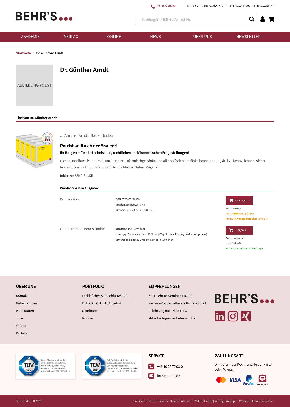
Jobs (19, 318)
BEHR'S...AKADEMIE (213, 6)
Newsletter (248, 36)
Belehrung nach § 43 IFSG (167, 310)
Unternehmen (26, 303)
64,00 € (237, 230)
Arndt (84, 135)
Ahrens (70, 135)
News (155, 36)
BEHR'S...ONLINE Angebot (101, 303)
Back (95, 135)
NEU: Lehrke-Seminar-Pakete (170, 295)
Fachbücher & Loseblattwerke (104, 295)
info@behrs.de (168, 375)
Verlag (71, 36)
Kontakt (22, 295)
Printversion (69, 199)
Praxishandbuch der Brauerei (88, 146)
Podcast (88, 318)
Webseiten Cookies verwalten (256, 401)
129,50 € (239, 200)
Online (114, 36)
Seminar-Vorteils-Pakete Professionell (177, 303)
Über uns (202, 36)
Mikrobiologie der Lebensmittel (172, 318)
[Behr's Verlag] (44, 15)
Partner (21, 333)
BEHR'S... (192, 6)
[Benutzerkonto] (262, 19)
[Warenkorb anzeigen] (271, 19)
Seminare (89, 310)
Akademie (30, 36)
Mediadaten (25, 310)
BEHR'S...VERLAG (239, 6)
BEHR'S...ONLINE (263, 6)
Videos (21, 325)
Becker (108, 135)
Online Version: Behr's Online (82, 228)
